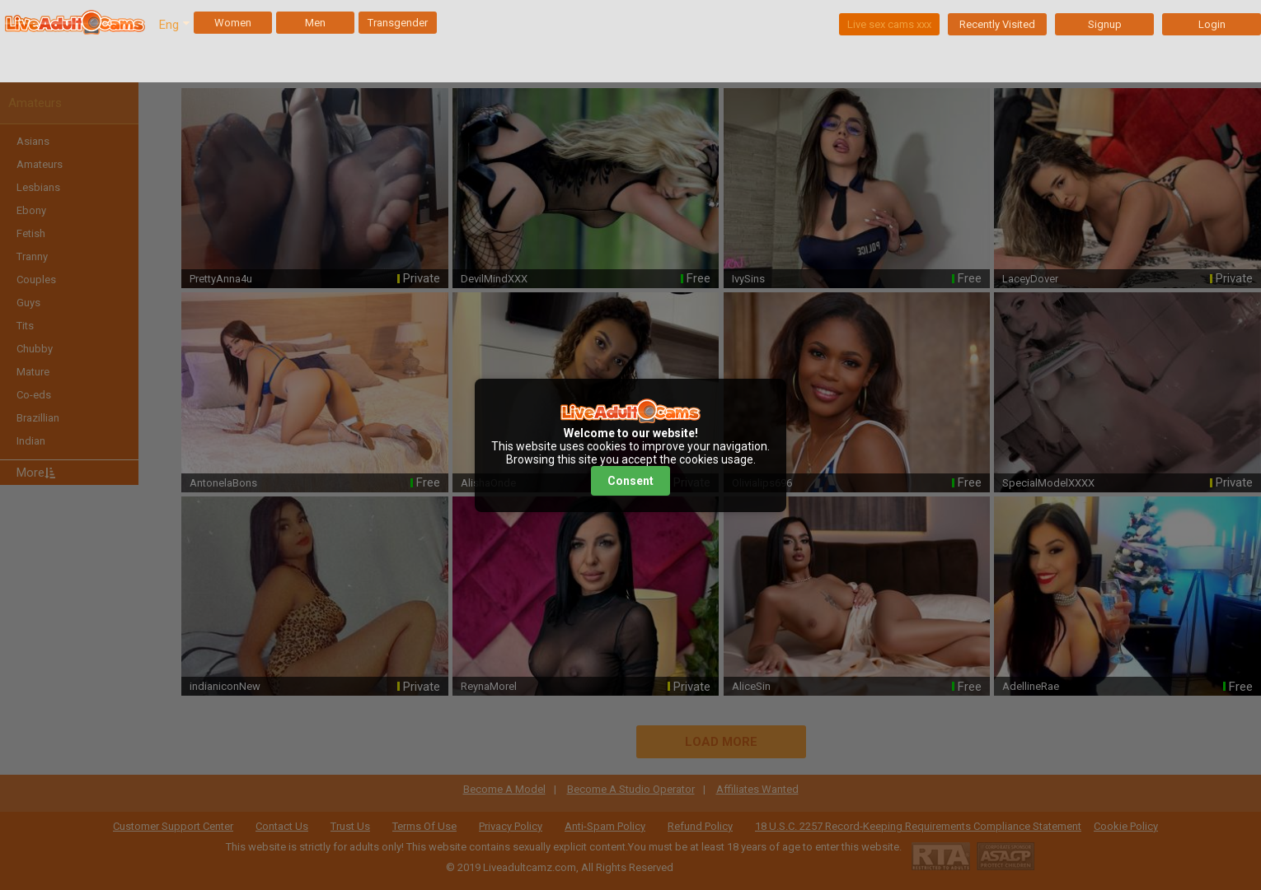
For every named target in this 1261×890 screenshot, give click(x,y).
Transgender (398, 22)
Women (232, 22)
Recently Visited (997, 24)
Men (315, 22)
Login (1212, 24)
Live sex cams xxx (889, 24)
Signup (1105, 24)
